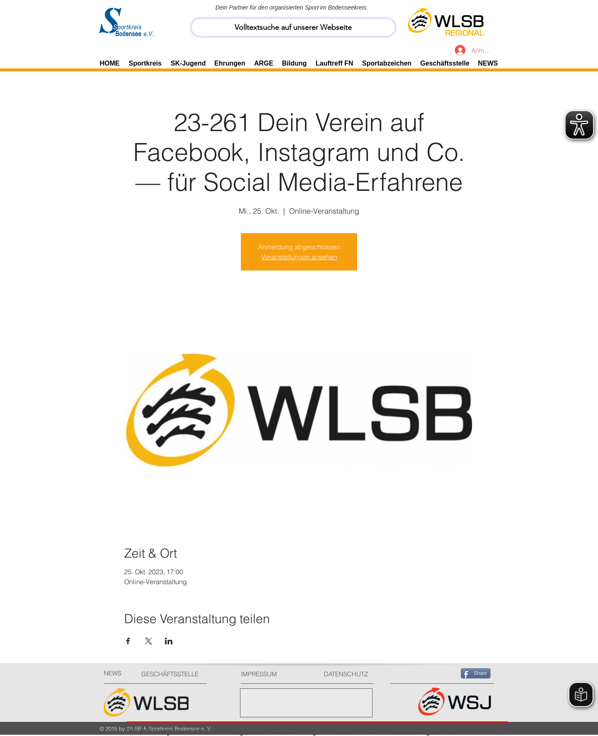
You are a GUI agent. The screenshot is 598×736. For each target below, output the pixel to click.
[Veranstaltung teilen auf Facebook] (128, 641)
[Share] (475, 673)
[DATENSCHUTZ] (349, 674)
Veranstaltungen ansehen (299, 257)
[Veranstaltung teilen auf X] (148, 641)
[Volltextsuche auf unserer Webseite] (293, 27)
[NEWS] (118, 673)
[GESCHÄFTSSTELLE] (172, 674)
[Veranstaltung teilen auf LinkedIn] (169, 641)
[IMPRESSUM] (272, 674)
